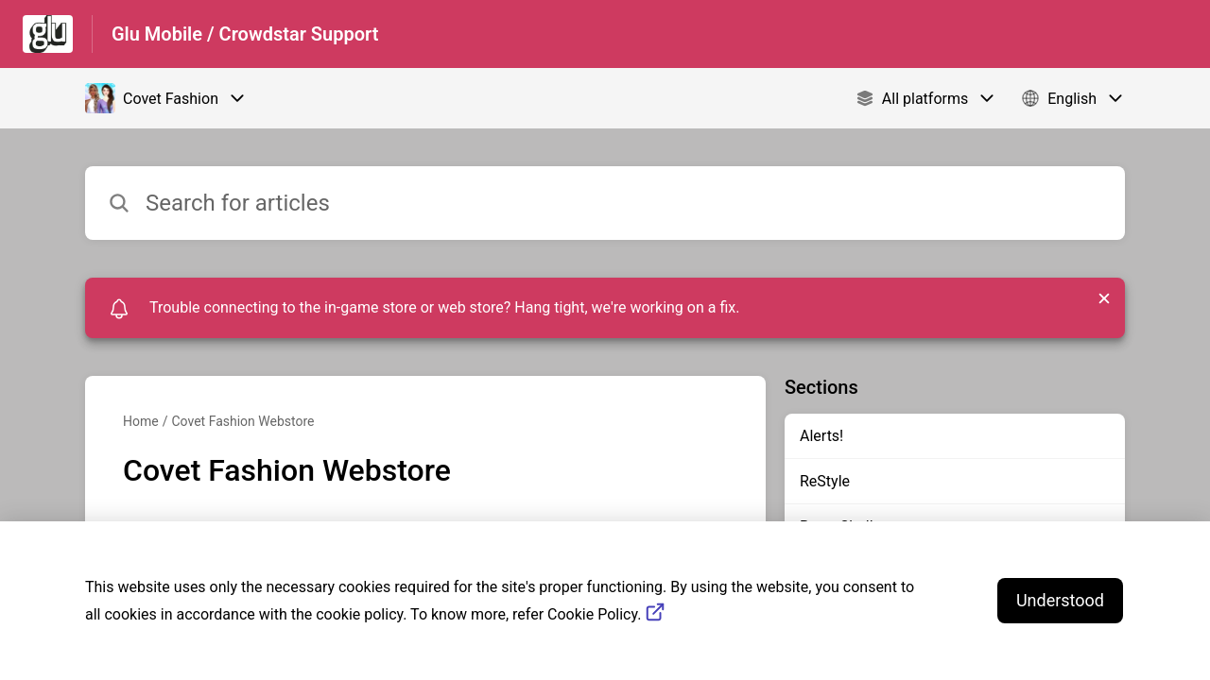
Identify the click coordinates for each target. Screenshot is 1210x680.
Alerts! (821, 436)
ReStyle (825, 481)
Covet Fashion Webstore (242, 421)
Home (141, 421)
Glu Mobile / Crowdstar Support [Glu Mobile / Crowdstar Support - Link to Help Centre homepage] (245, 34)
